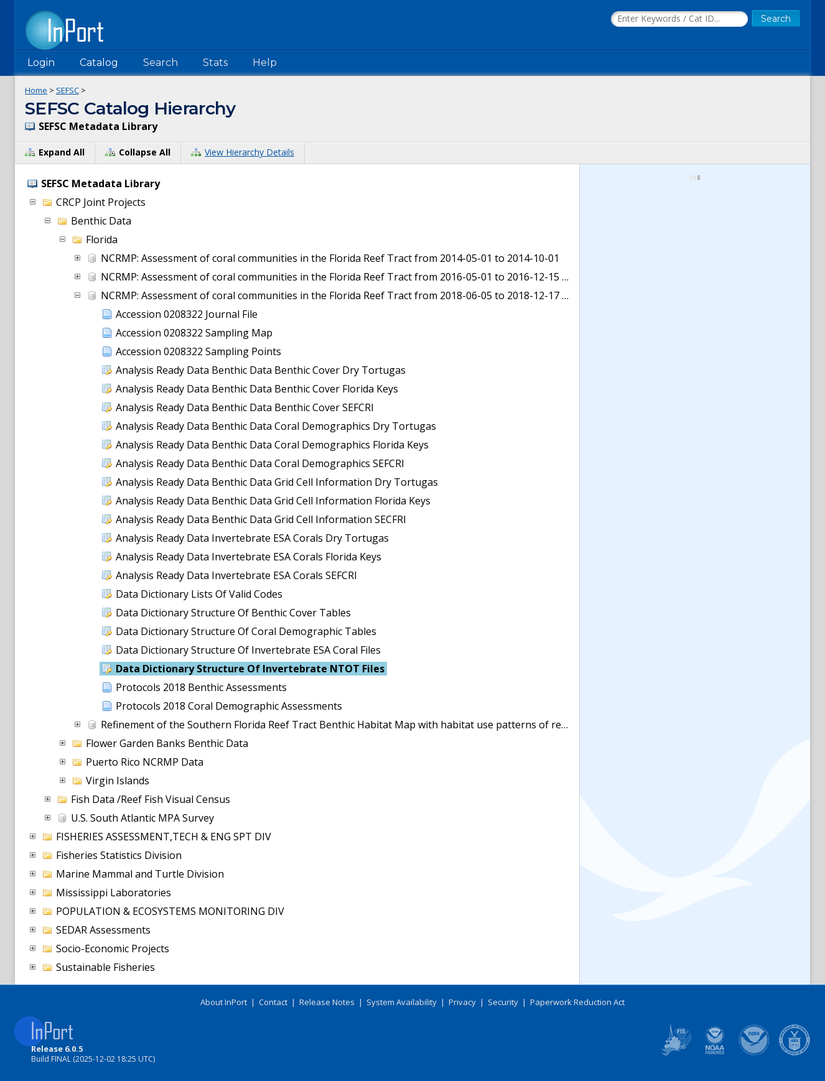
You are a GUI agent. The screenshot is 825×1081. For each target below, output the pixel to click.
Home (36, 90)
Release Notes (327, 1002)
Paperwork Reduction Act (577, 1002)
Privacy (462, 1002)
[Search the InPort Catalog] (679, 19)
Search (160, 62)
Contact (273, 1002)
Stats (215, 62)
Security (503, 1002)
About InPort (223, 1002)
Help (265, 62)
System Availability (401, 1002)
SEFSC (67, 90)
